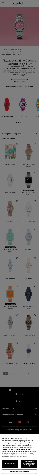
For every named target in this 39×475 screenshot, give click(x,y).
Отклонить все (10, 464)
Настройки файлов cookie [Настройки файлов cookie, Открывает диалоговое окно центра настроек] (19, 471)
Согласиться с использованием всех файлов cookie (29, 464)
